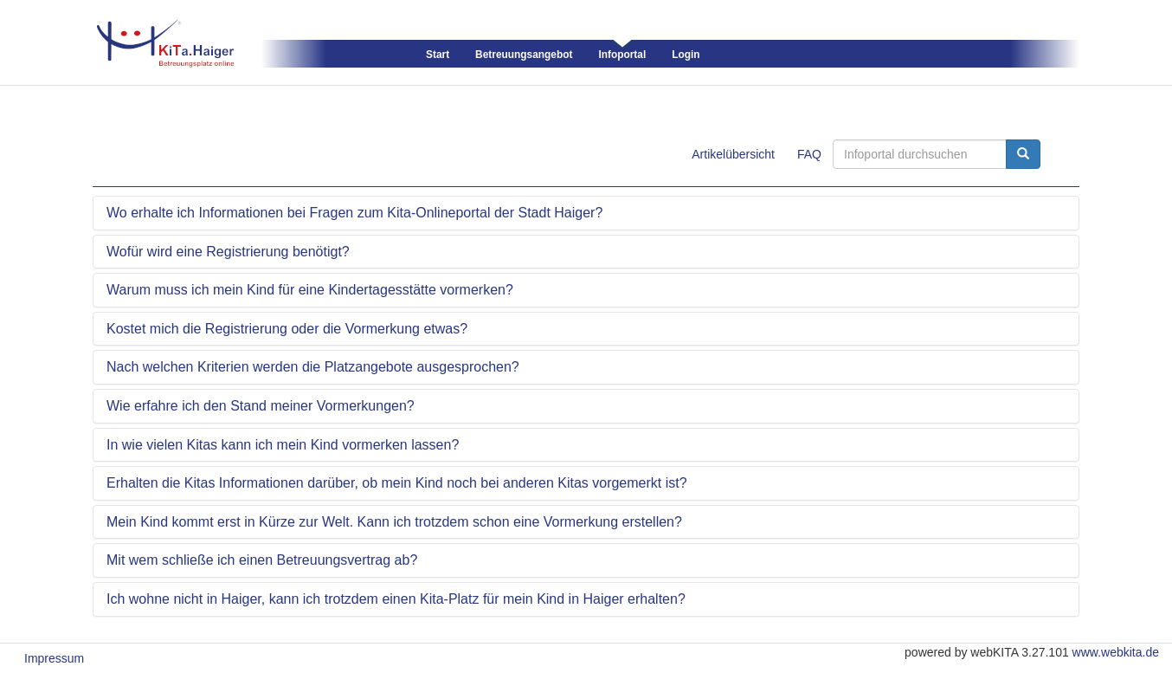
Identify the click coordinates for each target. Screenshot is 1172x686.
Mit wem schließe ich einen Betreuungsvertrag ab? (261, 560)
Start (437, 55)
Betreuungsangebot (523, 55)
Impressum (54, 658)
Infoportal (622, 55)
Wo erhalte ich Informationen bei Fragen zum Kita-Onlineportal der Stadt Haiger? (354, 212)
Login (685, 55)
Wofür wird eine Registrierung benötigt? (228, 251)
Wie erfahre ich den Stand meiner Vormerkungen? (260, 405)
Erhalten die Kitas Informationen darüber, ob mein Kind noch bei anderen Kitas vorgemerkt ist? (396, 483)
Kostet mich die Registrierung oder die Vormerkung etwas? (286, 328)
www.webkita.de (1115, 652)
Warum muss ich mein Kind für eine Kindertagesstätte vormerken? (309, 289)
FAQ (809, 154)
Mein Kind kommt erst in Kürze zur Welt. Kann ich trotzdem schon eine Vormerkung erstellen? (394, 521)
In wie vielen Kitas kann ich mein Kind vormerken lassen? (282, 444)
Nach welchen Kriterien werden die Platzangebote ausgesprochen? (312, 366)
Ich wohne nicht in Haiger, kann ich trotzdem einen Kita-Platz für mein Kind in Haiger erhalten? (396, 599)
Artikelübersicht (733, 154)
